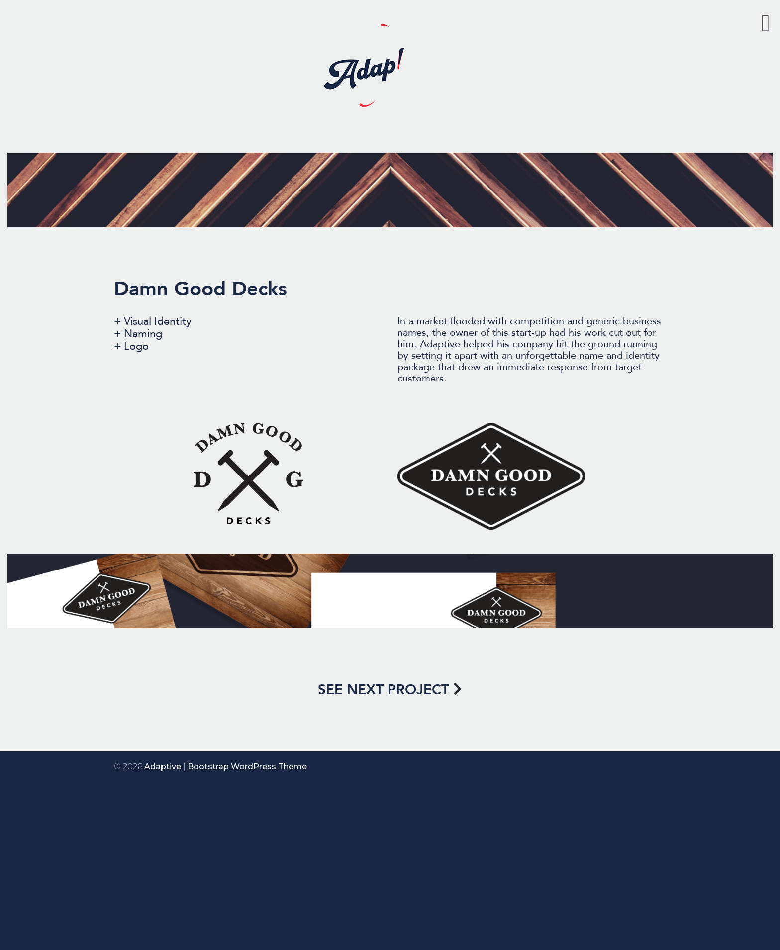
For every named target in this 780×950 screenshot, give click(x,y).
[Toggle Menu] (765, 23)
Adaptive (162, 766)
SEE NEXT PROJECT (383, 689)
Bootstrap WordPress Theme (247, 766)
